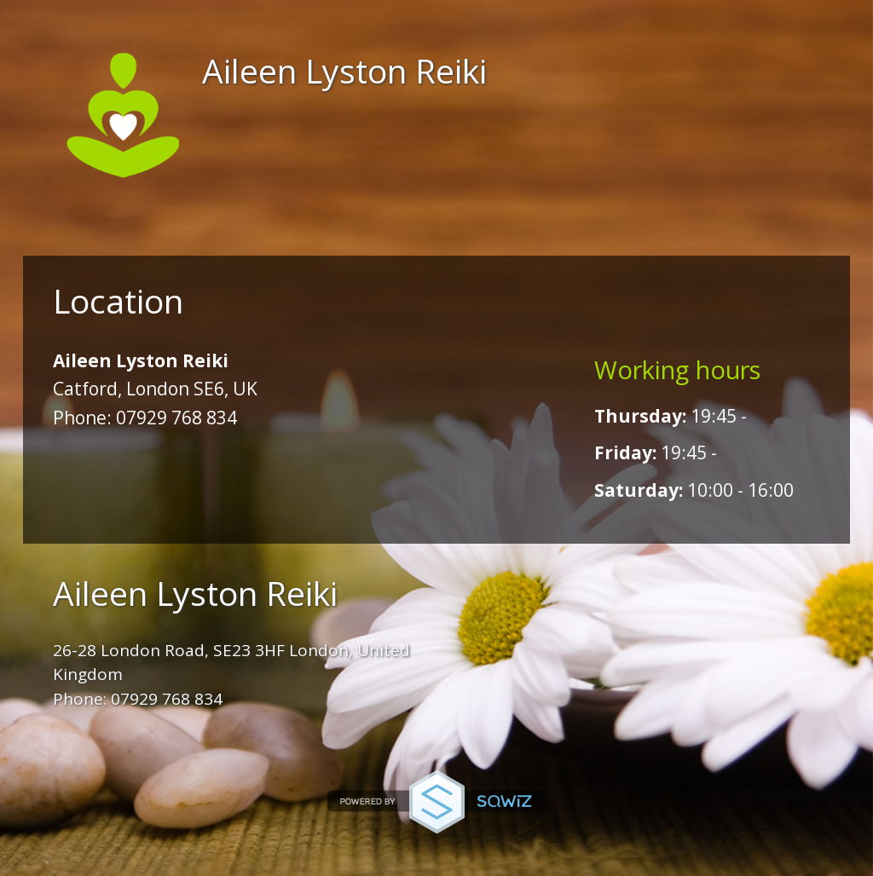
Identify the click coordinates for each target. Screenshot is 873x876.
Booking (358, 230)
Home (116, 230)
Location (509, 230)
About (227, 230)
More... (648, 230)
